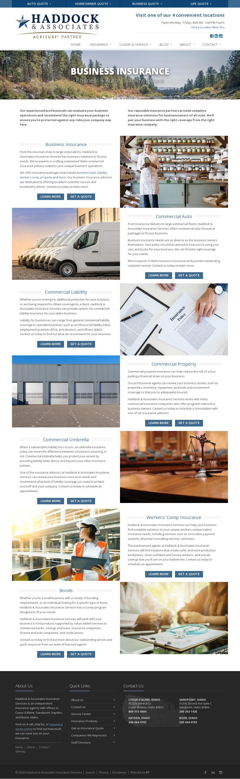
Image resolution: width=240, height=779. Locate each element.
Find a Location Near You (208, 27)
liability (102, 173)
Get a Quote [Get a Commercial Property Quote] (189, 423)
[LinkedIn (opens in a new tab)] (216, 36)
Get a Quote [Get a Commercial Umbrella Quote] (81, 501)
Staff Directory (93, 742)
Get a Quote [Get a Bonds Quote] (81, 654)
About (187, 44)
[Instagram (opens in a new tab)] (220, 36)
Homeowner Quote (93, 4)
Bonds (66, 590)
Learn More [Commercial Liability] (51, 344)
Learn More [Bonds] (51, 654)
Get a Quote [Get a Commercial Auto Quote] (189, 275)
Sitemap (20, 751)
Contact (212, 44)
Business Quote (147, 4)
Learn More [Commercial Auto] (158, 275)
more (62, 177)
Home (76, 44)
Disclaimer (119, 772)
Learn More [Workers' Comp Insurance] (158, 574)
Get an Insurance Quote (93, 728)
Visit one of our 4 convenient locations (180, 15)
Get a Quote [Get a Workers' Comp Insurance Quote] (189, 574)
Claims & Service (135, 44)
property (46, 177)
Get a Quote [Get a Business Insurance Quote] (81, 196)
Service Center (93, 714)
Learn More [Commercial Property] (158, 423)
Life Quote (201, 4)
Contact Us (93, 707)
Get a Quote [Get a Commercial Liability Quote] (81, 344)
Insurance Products (93, 721)
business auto (86, 173)
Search (90, 772)
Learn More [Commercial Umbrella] (51, 501)
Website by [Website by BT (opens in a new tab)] (140, 772)
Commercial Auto (174, 216)
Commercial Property (174, 364)
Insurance (101, 44)
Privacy (104, 772)
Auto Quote (39, 4)
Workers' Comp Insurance (174, 517)
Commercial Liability (66, 292)
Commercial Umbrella (66, 440)
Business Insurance (66, 144)
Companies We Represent (93, 735)
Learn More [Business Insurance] (51, 196)
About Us (93, 700)
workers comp (29, 177)
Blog (166, 44)
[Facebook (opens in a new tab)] (212, 36)
